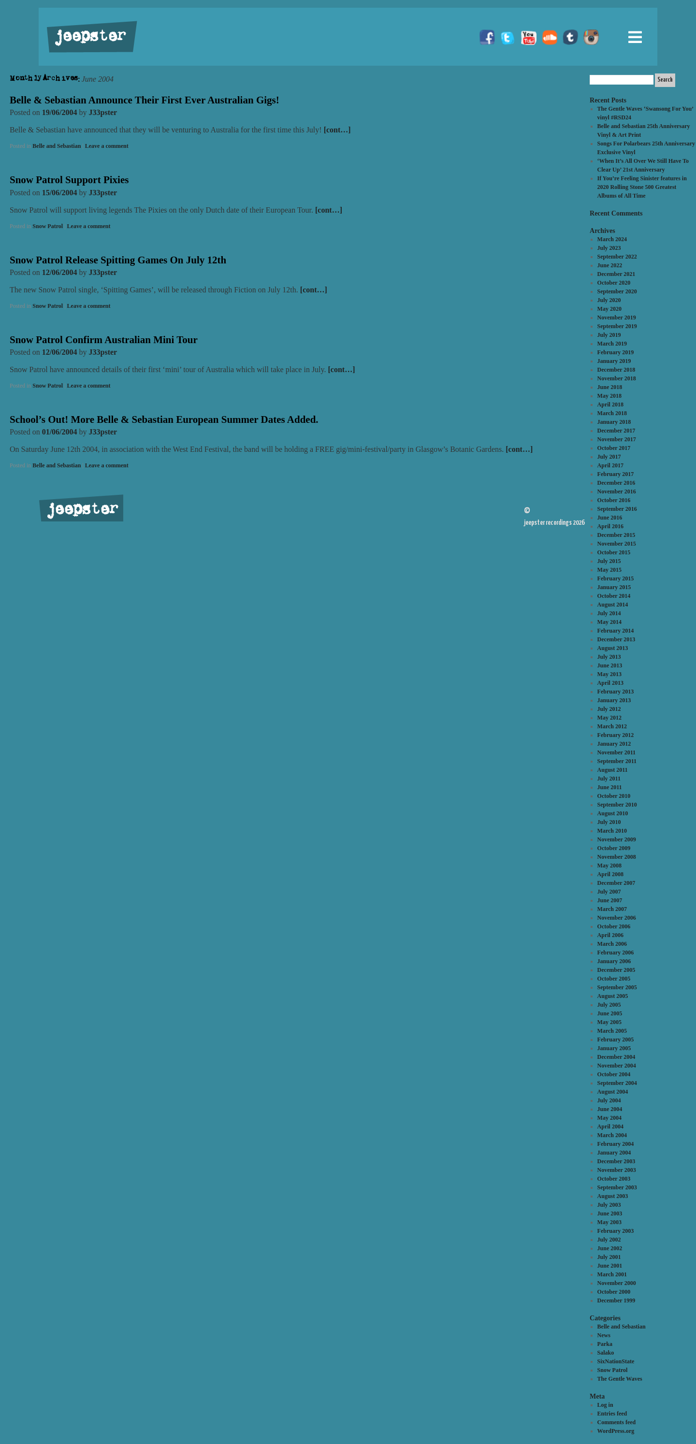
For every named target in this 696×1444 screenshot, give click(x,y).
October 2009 (614, 848)
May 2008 (609, 865)
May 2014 (609, 622)
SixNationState (616, 1361)
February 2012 (615, 735)
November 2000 (616, 1283)
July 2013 (609, 656)
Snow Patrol (47, 226)
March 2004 (612, 1135)
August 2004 (612, 1091)
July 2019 (609, 335)
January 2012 (614, 743)
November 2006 (616, 917)
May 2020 (609, 308)
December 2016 (616, 482)
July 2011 (609, 778)
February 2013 (615, 691)
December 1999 (616, 1300)
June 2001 (610, 1265)
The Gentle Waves (619, 1378)
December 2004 (616, 1057)
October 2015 (614, 552)
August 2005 (612, 996)
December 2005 (616, 970)
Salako (605, 1352)
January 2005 (614, 1048)
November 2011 (616, 752)
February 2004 (615, 1144)
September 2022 (617, 256)
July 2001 (609, 1257)
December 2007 (616, 883)
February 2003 (615, 1230)
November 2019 (616, 317)
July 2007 (609, 891)
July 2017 (609, 456)
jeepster (89, 37)
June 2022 (610, 265)
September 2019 (617, 326)
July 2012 (609, 709)
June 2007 (610, 900)
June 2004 (610, 1109)
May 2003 (609, 1222)
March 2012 (612, 726)
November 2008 (616, 856)
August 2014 (612, 604)
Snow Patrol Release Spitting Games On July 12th (118, 260)
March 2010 (612, 830)
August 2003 (612, 1196)
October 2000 (614, 1291)
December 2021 (616, 274)
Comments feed (616, 1422)
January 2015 (614, 587)
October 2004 (614, 1074)
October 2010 (614, 796)
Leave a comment (107, 146)
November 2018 (616, 378)
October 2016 (614, 500)
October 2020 (614, 282)
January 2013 (614, 700)
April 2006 (610, 935)
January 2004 (614, 1152)
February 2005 (615, 1039)
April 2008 (610, 874)
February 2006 (615, 952)
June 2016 (610, 517)
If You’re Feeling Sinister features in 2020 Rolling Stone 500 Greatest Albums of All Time (642, 187)
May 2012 (609, 717)
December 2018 (616, 369)
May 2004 (609, 1117)
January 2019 (614, 361)
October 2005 (614, 978)
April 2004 (610, 1126)
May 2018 (609, 395)
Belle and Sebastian (56, 146)
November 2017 (616, 439)
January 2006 (614, 961)
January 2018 (614, 422)
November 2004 (616, 1065)
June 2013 (610, 665)
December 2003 (616, 1161)
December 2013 (616, 639)
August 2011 (612, 769)
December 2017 (616, 430)
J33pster (103, 112)
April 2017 (610, 465)
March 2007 (612, 909)
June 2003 (610, 1213)
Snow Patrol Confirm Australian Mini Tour (104, 340)
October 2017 (614, 448)
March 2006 (612, 943)
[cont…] (337, 130)
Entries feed (612, 1413)
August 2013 (612, 648)
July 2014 (609, 613)
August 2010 (612, 813)
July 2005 (609, 1004)
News (603, 1335)
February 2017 (615, 474)
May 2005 (609, 1022)
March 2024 (612, 239)
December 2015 (616, 535)
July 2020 (609, 300)
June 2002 (610, 1248)
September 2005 (617, 987)
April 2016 (610, 526)
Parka (604, 1344)
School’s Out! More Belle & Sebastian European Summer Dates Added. (164, 419)
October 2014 (614, 595)
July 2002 (609, 1239)
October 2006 (614, 926)
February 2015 (615, 578)
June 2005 (610, 1013)
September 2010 (617, 804)
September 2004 (617, 1083)
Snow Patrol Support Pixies (69, 180)
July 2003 (609, 1204)
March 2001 (612, 1274)
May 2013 (609, 674)
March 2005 (612, 1030)
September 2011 (617, 761)
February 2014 (615, 630)
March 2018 (612, 413)
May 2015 (609, 569)
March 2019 (612, 343)
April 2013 (610, 682)
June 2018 (610, 387)
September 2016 (617, 508)
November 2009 (616, 839)
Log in (605, 1404)
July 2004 (609, 1100)
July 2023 (609, 248)
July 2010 (609, 822)
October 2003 (614, 1178)
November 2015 (616, 543)
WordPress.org (616, 1431)
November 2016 (616, 491)
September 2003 (617, 1187)
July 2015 (609, 561)
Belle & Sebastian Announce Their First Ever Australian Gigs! (144, 100)
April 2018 (610, 404)
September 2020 (617, 291)
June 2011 (609, 787)
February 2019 (615, 352)
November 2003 (616, 1170)
